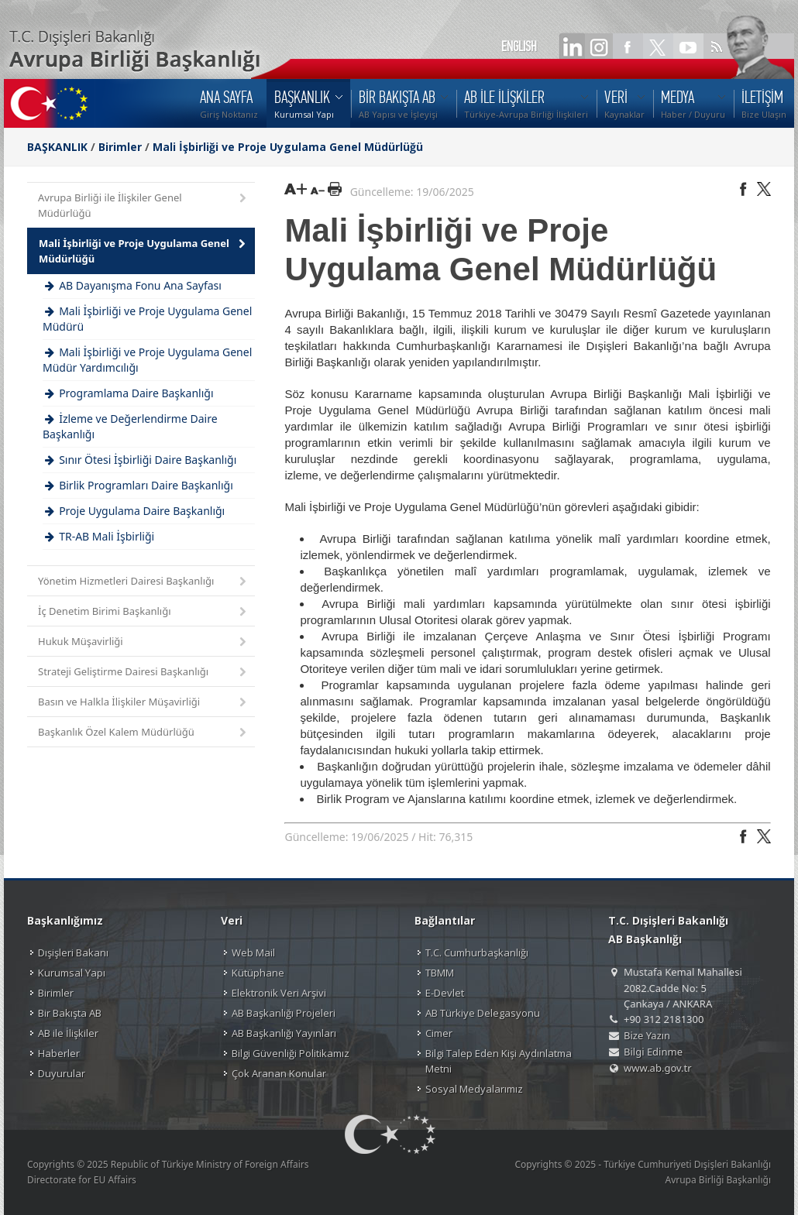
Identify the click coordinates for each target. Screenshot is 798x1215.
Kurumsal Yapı (71, 973)
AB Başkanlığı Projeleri (283, 1013)
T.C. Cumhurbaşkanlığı (476, 952)
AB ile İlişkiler (68, 1033)
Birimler (120, 146)
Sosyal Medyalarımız (474, 1089)
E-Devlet (444, 993)
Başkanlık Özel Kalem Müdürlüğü (143, 733)
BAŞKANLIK (57, 146)
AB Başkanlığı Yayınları (284, 1033)
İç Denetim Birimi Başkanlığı (143, 612)
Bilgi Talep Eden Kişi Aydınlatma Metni (498, 1061)
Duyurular (61, 1073)
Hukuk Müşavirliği (143, 642)
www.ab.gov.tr (658, 1068)
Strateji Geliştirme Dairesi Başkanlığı (143, 672)
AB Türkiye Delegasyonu (482, 1013)
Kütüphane (258, 973)
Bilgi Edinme (653, 1052)
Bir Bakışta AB (69, 1013)
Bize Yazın (647, 1035)
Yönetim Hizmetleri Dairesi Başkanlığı (143, 582)
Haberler (59, 1053)
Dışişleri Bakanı (73, 952)
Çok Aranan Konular (279, 1073)
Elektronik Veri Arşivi (279, 993)
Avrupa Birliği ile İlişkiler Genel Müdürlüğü (143, 205)
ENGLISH (519, 46)
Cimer (438, 1033)
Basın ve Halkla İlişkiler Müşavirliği (143, 703)
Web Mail (253, 952)
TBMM (439, 973)
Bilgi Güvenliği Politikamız (290, 1053)
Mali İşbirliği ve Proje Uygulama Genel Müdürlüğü (288, 146)
